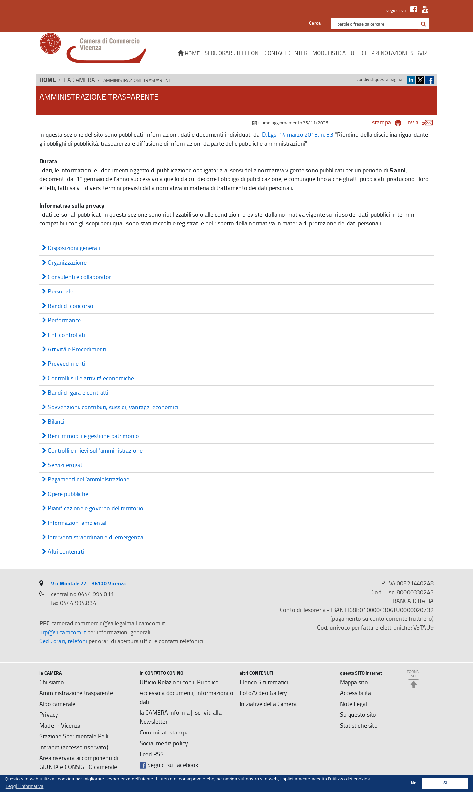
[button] (423, 24)
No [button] (414, 783)
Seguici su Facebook (169, 765)
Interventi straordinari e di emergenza (92, 537)
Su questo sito (358, 714)
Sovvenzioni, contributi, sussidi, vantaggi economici (110, 407)
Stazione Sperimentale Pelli (74, 736)
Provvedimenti (63, 364)
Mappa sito (354, 682)
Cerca (315, 22)
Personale (57, 291)
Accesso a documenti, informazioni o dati (186, 697)
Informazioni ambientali (75, 523)
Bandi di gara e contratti (75, 392)
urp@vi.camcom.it (62, 632)
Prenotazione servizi (400, 53)
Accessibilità (355, 693)
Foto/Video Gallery (263, 693)
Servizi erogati (63, 465)
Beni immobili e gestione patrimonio (90, 436)
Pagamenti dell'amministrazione (85, 479)
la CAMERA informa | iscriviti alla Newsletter (181, 717)
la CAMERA (79, 79)
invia (421, 122)
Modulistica (329, 53)
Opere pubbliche (65, 494)
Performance (61, 320)
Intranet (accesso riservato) (73, 747)
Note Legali (354, 704)
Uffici (358, 53)
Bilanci (53, 421)
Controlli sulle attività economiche (88, 378)
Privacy (48, 714)
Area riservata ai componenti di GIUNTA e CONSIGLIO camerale (78, 762)
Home (189, 53)
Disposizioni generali (71, 248)
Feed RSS (152, 754)
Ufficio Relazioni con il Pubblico (179, 682)
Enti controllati (63, 335)
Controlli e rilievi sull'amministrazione (92, 450)
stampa (381, 122)
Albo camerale (57, 704)
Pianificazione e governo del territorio (92, 508)
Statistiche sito (359, 725)
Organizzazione (64, 262)
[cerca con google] (423, 23)
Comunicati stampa (164, 732)
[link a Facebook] (412, 10)
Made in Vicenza (60, 725)
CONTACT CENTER (285, 53)
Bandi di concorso (67, 306)
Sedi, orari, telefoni (232, 53)
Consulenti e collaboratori (77, 277)
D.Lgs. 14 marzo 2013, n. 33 (297, 134)
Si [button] (445, 783)
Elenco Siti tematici (264, 682)
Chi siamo (51, 682)
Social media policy (164, 743)
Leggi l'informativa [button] (25, 786)
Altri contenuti (63, 551)
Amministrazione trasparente (76, 693)
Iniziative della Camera (268, 704)
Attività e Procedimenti (74, 349)
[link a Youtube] (423, 10)
